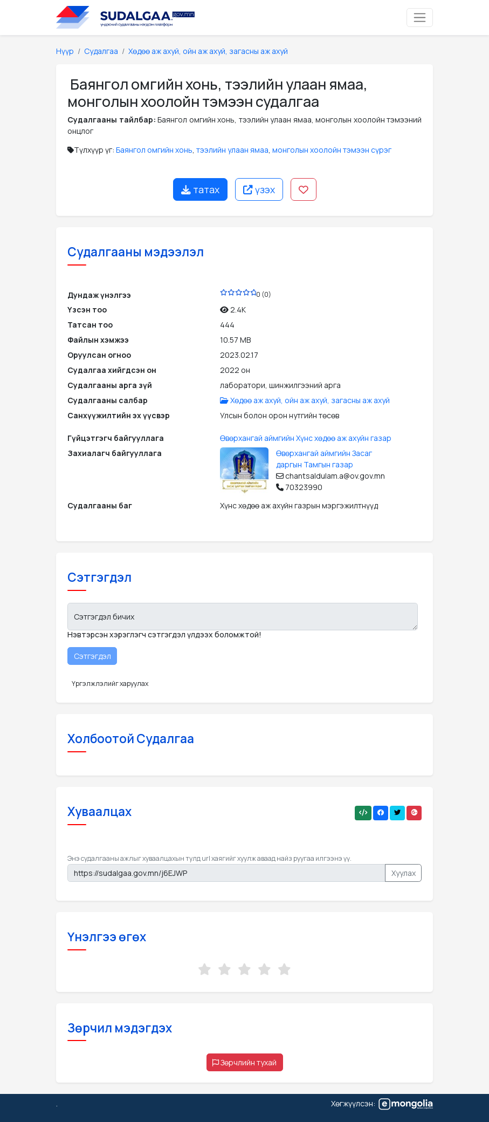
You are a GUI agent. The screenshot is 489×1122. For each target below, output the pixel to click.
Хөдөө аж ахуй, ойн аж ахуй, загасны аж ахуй (208, 51)
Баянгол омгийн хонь (154, 150)
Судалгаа (101, 51)
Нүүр (65, 51)
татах (200, 189)
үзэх (259, 189)
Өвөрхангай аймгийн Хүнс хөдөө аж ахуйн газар (305, 438)
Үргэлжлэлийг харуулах (110, 683)
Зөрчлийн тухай (244, 1062)
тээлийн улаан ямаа (232, 150)
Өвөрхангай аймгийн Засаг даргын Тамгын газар (324, 459)
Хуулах (403, 873)
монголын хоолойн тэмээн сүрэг (331, 150)
